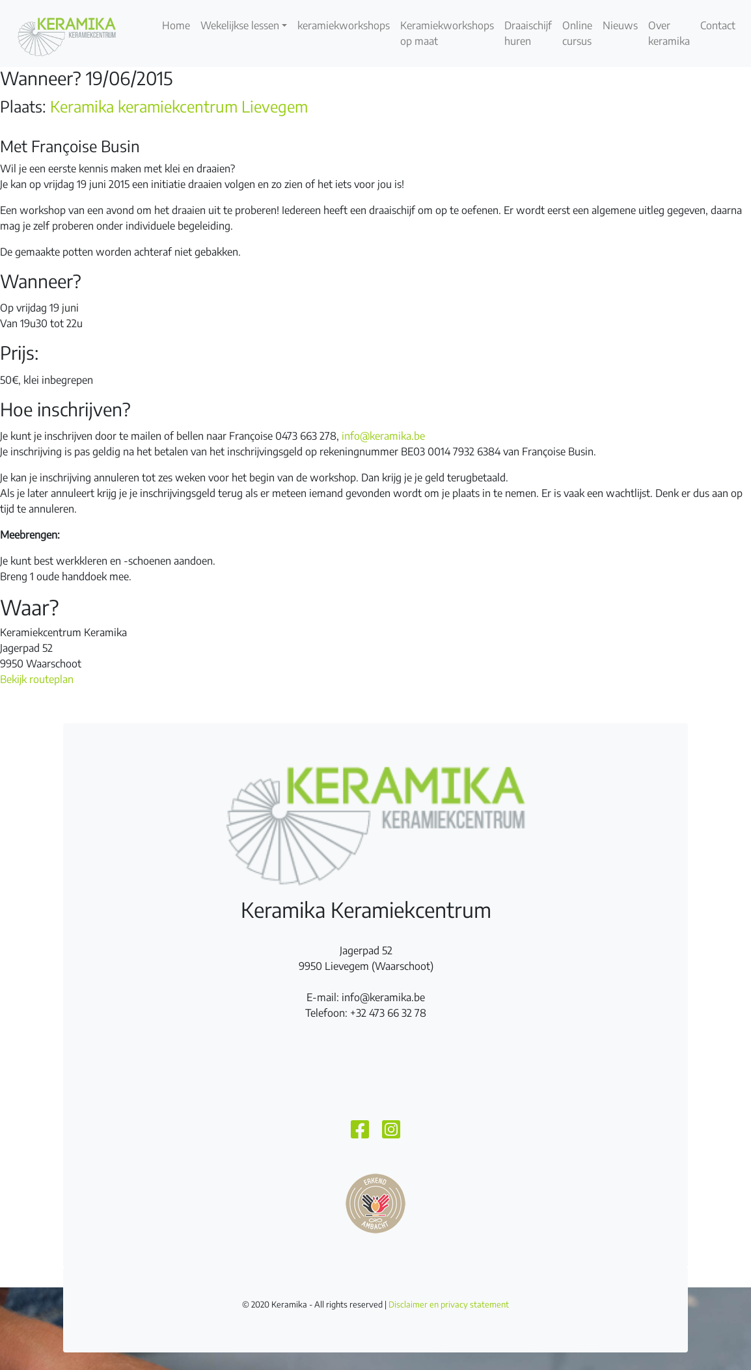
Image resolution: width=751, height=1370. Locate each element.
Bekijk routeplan (37, 679)
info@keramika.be (383, 435)
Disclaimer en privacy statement (449, 1304)
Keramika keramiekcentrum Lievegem (179, 106)
